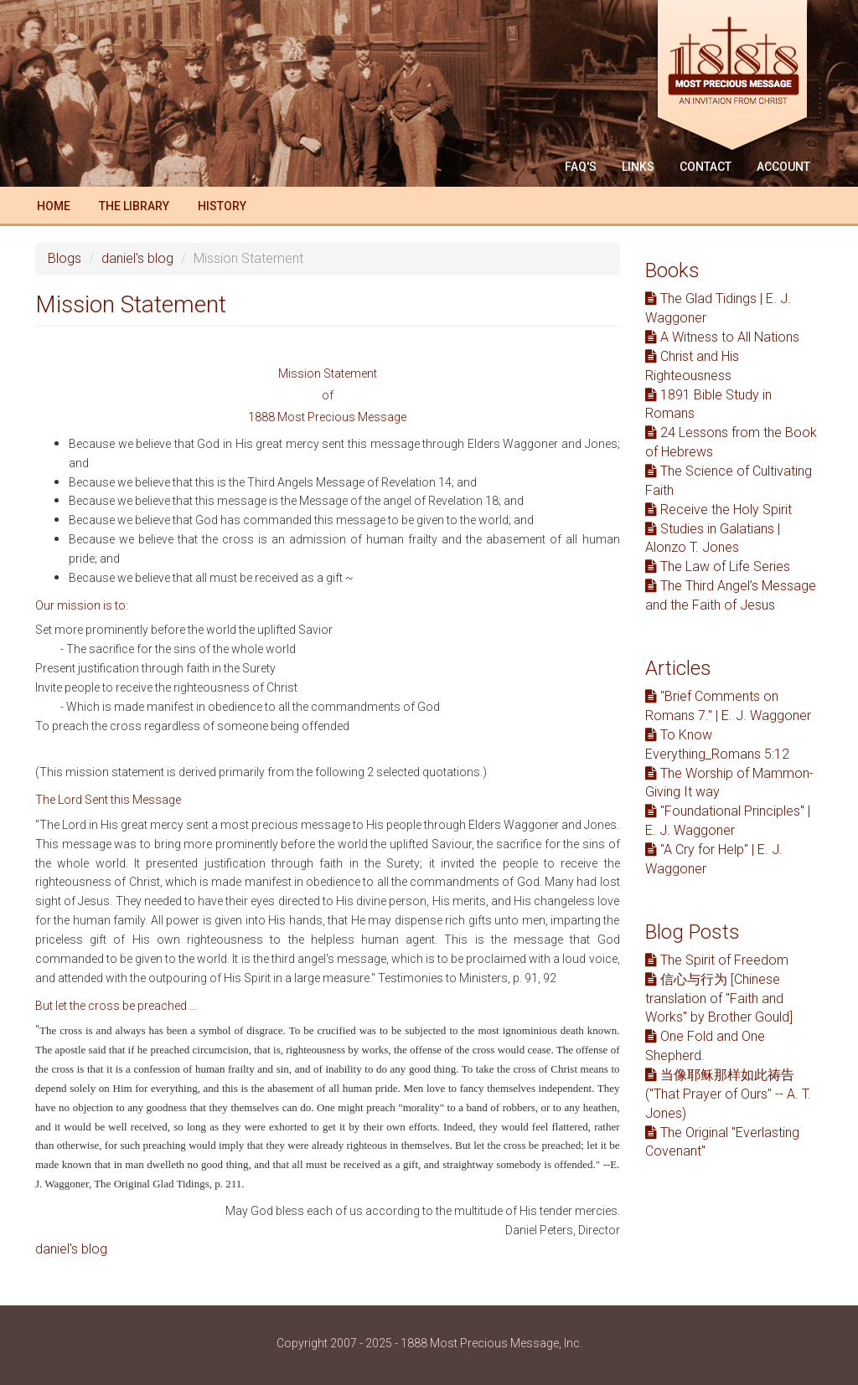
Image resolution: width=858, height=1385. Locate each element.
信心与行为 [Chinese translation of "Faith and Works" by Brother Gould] (719, 998)
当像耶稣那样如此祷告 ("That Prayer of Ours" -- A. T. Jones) (728, 1094)
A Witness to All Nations (722, 337)
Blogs (64, 258)
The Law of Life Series (717, 566)
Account (783, 166)
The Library (134, 206)
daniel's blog (137, 258)
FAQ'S (581, 166)
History (222, 206)
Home (53, 206)
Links (638, 166)
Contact (705, 166)
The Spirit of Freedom (716, 960)
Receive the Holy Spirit (718, 509)
